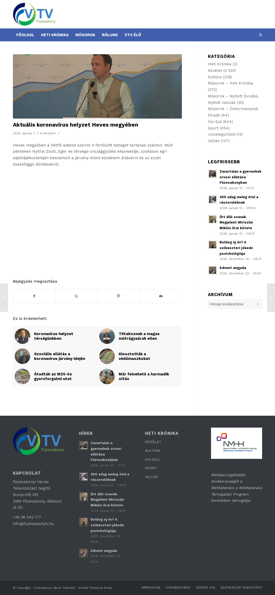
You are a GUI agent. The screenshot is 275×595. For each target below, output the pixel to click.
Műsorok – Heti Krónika (230, 83)
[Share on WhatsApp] (76, 296)
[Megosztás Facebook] (34, 296)
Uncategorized (221, 134)
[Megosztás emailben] (161, 296)
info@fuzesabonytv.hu (33, 523)
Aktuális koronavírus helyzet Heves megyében (75, 124)
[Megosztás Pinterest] (119, 296)
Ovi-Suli (215, 121)
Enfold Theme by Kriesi (95, 588)
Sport (213, 128)
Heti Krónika (219, 64)
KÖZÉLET (153, 442)
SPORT (151, 468)
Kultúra (215, 77)
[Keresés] (259, 34)
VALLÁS (151, 477)
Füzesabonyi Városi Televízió (54, 588)
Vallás (214, 140)
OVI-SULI (152, 459)
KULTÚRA (152, 451)
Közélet (49, 133)
